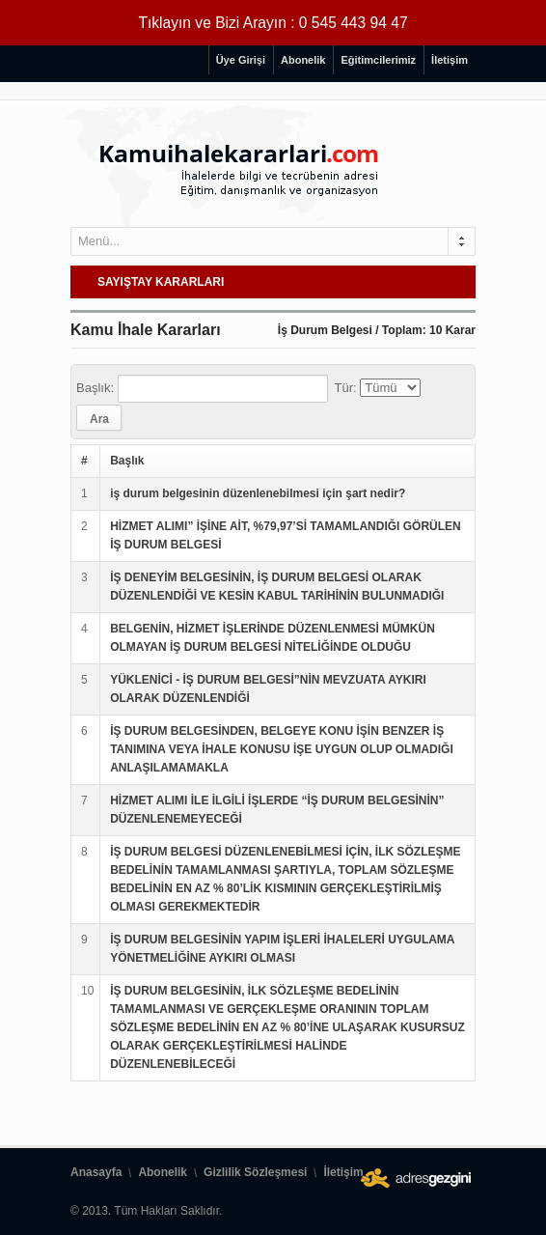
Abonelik (303, 60)
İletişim (449, 60)
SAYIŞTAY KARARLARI (160, 282)
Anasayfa (96, 1172)
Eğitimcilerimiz (378, 60)
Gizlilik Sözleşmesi (255, 1172)
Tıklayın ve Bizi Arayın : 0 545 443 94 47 (272, 22)
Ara (99, 419)
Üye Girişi (240, 60)
